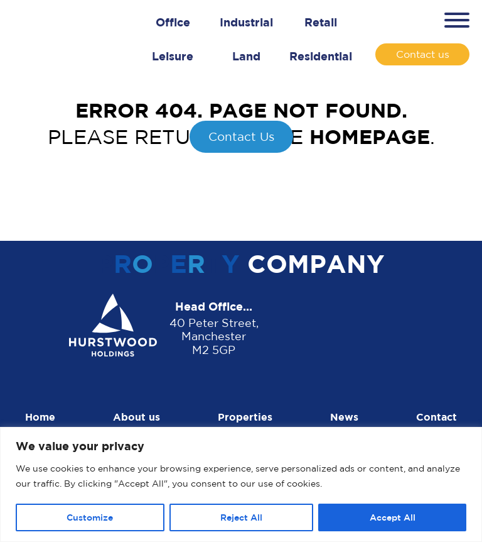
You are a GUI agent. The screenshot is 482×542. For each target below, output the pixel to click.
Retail (320, 22)
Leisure (172, 56)
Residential (320, 56)
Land (246, 56)
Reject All (241, 517)
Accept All (392, 517)
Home (40, 417)
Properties (245, 417)
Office (173, 22)
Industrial (246, 22)
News (344, 417)
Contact (436, 417)
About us (136, 417)
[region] (241, 484)
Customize (90, 517)
